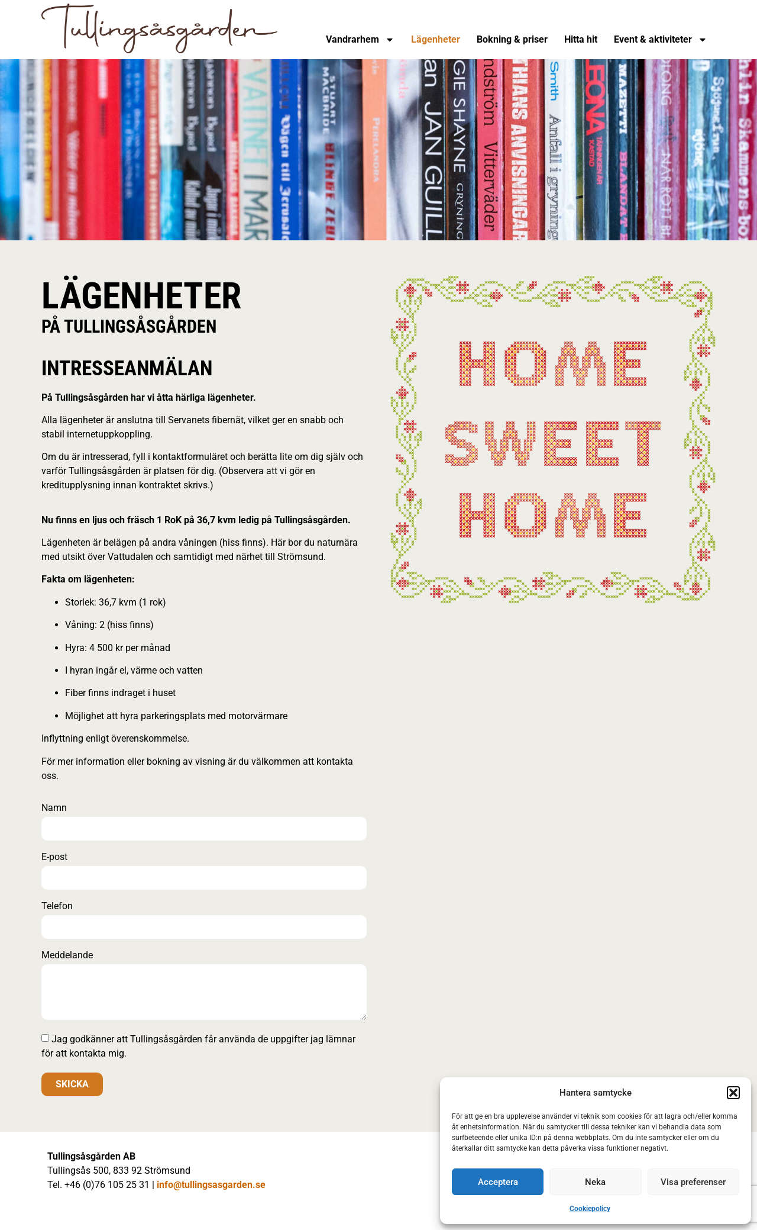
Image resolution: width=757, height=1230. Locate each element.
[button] (733, 1093)
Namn (54, 808)
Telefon (57, 906)
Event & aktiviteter (660, 39)
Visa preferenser (693, 1182)
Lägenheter (435, 39)
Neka (595, 1182)
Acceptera (498, 1182)
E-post (54, 857)
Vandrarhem (360, 39)
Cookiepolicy (590, 1209)
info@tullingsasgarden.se (211, 1184)
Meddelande (67, 956)
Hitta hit (580, 39)
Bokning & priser (512, 39)
